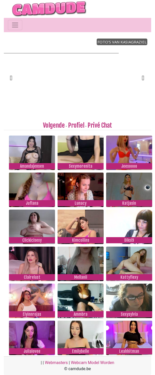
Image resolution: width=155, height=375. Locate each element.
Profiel (76, 125)
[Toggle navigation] (15, 25)
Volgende (54, 125)
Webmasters (56, 362)
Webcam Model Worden (92, 362)
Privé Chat (99, 125)
